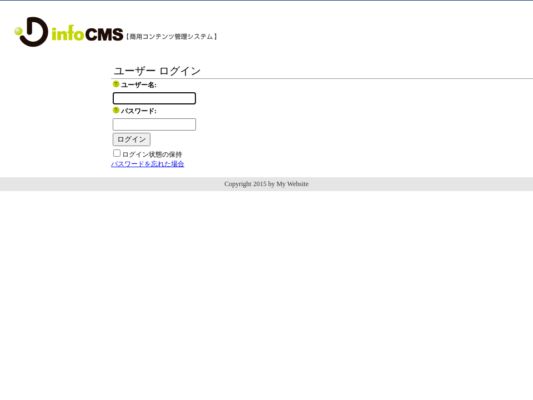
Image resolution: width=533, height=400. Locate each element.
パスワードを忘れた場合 (147, 164)
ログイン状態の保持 (152, 154)
